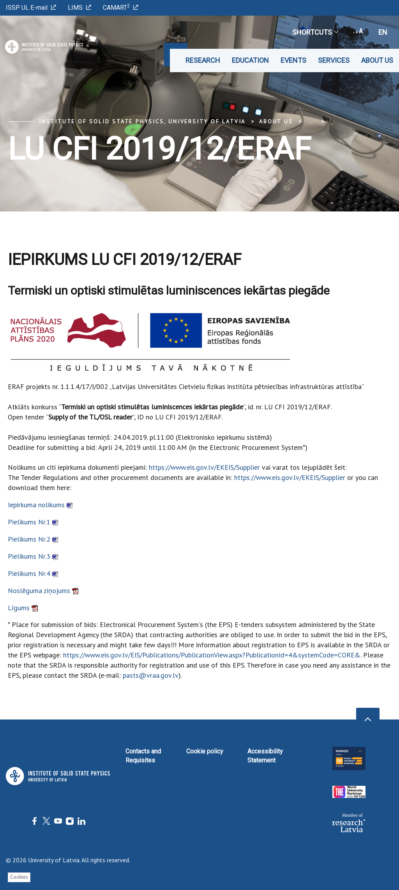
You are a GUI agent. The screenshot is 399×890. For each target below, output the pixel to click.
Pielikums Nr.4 (33, 573)
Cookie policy (204, 751)
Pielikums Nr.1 (33, 521)
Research (202, 60)
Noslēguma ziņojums (43, 590)
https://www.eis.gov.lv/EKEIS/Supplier (204, 467)
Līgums (23, 607)
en (382, 32)
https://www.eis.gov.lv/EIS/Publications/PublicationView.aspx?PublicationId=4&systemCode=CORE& (211, 654)
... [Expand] (311, 121)
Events (293, 60)
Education (250, 60)
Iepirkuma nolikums (40, 504)
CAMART (120, 7)
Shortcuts (315, 32)
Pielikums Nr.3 (33, 556)
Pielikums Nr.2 (33, 539)
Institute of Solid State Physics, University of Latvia (142, 121)
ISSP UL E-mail (31, 7)
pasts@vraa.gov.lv (150, 675)
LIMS (79, 7)
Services (334, 60)
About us (377, 60)
